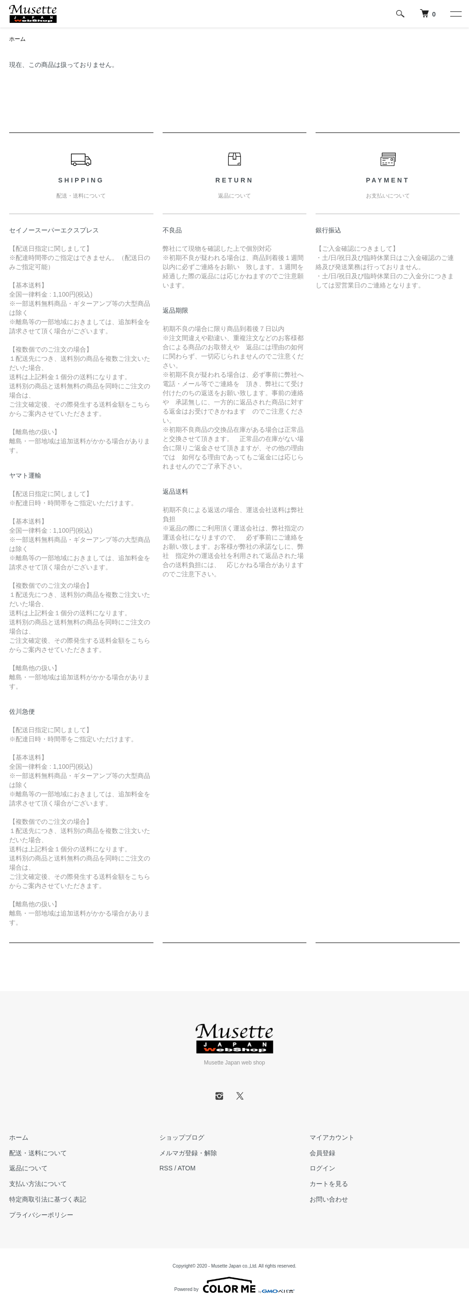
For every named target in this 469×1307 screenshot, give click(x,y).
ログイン (322, 1168)
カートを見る (329, 1183)
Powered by (235, 1285)
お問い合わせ (329, 1199)
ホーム (17, 39)
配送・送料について (38, 1153)
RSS (166, 1168)
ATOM (187, 1168)
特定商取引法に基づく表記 (47, 1199)
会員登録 (322, 1153)
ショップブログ (181, 1137)
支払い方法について (38, 1183)
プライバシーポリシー (41, 1215)
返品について (28, 1168)
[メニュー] (455, 14)
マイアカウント (332, 1137)
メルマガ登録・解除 (188, 1153)
